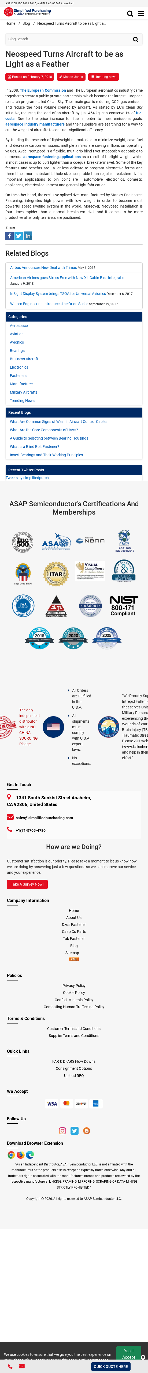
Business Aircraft (24, 359)
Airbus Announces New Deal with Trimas (43, 267)
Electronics (19, 367)
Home (74, 910)
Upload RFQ (74, 1076)
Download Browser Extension (35, 1143)
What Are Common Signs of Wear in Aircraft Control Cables (58, 421)
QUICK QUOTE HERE (111, 1366)
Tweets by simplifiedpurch (27, 478)
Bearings (17, 350)
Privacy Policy (74, 985)
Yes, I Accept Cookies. (129, 1357)
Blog (26, 23)
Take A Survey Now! (27, 884)
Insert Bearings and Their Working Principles (46, 455)
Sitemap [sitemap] (73, 953)
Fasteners (18, 375)
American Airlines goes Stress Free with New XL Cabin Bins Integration (68, 278)
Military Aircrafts (24, 392)
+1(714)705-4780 (31, 830)
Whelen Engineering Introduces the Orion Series (49, 304)
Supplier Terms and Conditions (74, 1035)
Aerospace (19, 325)
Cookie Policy (74, 992)
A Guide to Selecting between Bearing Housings (49, 438)
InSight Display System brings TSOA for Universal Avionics (58, 293)
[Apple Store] (11, 1154)
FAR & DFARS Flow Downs (73, 1061)
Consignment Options (74, 1068)
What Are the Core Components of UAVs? (44, 430)
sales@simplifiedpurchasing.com (44, 818)
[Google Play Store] (21, 1154)
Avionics (17, 342)
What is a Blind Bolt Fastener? (34, 446)
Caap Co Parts (74, 931)
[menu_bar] (141, 14)
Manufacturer (21, 384)
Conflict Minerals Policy (74, 1000)
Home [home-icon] (10, 23)
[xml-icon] (74, 960)
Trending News (22, 400)
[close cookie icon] (143, 1357)
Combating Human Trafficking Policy (74, 1007)
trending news (106, 77)
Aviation (17, 334)
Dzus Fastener (74, 924)
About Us (74, 917)
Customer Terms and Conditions (74, 1028)
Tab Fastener (74, 938)
